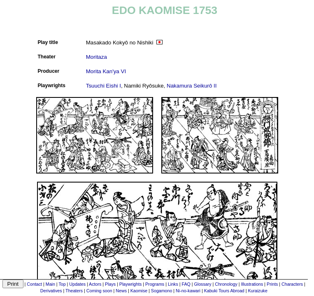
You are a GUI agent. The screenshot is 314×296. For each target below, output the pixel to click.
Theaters (74, 290)
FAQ (185, 284)
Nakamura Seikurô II (191, 86)
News (121, 290)
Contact (34, 284)
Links (173, 284)
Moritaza (96, 57)
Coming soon (99, 290)
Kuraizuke (257, 290)
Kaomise (138, 290)
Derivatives (51, 290)
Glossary (203, 284)
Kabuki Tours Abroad (224, 290)
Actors (95, 284)
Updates (77, 284)
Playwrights (130, 284)
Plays (110, 284)
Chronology (226, 284)
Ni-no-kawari (188, 290)
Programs (154, 284)
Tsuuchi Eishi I (103, 86)
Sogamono (161, 290)
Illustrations (252, 284)
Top (61, 284)
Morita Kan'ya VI (106, 71)
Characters (292, 284)
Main (50, 284)
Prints (272, 284)
